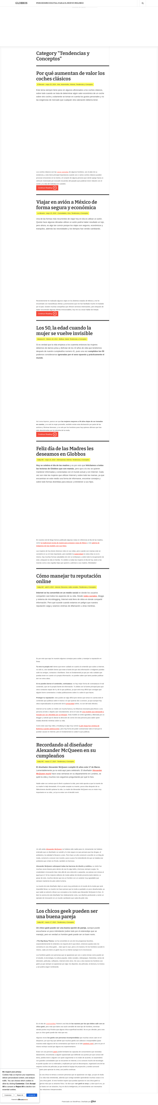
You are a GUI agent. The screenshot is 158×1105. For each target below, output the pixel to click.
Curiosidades (61, 213)
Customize (7, 1095)
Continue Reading (45, 188)
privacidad (70, 704)
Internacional (61, 460)
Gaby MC (40, 460)
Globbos (21, 3)
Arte (58, 84)
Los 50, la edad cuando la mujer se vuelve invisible (64, 330)
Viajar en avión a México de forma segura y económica (66, 205)
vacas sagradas (62, 172)
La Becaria (41, 213)
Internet (69, 460)
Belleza (61, 339)
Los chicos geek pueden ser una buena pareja (67, 914)
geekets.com (88, 1043)
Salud (67, 339)
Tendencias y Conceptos (84, 84)
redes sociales (73, 587)
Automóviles (65, 84)
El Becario (40, 84)
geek (55, 1052)
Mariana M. (41, 339)
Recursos (64, 587)
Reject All (20, 1095)
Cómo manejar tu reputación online (68, 578)
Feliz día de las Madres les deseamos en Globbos (65, 451)
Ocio (69, 213)
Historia (72, 84)
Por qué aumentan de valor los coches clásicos (70, 76)
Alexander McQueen (54, 849)
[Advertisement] (79, 24)
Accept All (32, 1095)
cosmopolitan (51, 1024)
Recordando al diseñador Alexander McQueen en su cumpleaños (66, 750)
